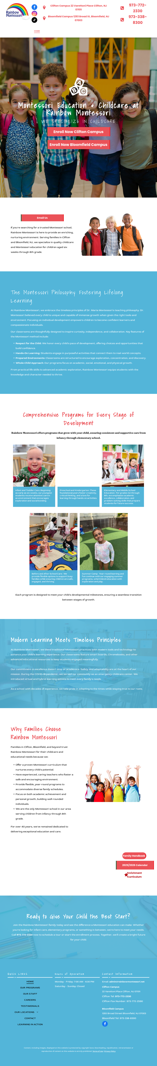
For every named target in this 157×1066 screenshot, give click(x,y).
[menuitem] (37, 31)
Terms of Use (97, 1051)
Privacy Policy (110, 1051)
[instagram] (34, 14)
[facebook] (34, 7)
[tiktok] (34, 20)
